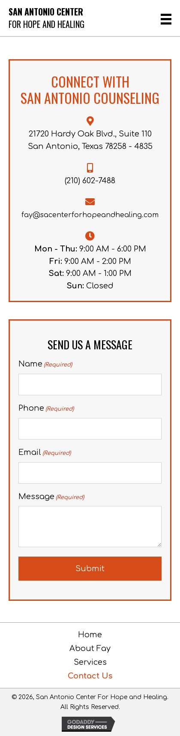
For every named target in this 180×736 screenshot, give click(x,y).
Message (51, 497)
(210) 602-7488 (90, 180)
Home (90, 634)
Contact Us (90, 676)
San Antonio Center (46, 11)
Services (90, 662)
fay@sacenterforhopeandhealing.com (90, 215)
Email (44, 453)
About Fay (90, 648)
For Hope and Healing (46, 24)
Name (45, 365)
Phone (46, 409)
